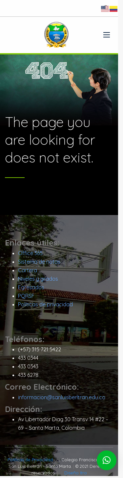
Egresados (31, 289)
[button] (106, 460)
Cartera (27, 272)
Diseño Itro (78, 474)
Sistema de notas (39, 263)
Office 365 (30, 255)
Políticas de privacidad (45, 306)
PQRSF (26, 297)
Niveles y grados (38, 280)
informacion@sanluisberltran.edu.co (61, 399)
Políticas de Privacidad (29, 461)
